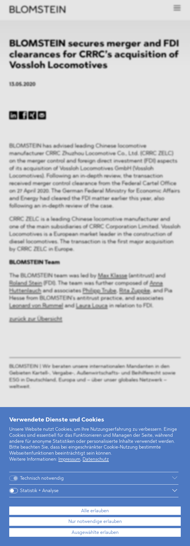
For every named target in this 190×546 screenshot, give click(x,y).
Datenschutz (96, 459)
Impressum (69, 459)
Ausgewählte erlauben (95, 532)
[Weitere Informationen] (125, 478)
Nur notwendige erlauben (95, 521)
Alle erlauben (95, 511)
